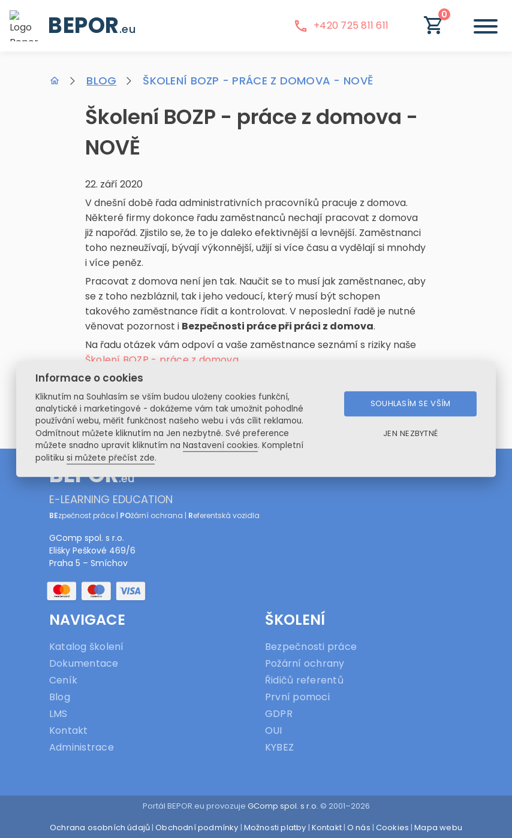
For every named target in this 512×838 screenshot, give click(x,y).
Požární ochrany (305, 663)
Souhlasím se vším (411, 404)
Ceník (63, 680)
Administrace (81, 747)
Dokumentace (84, 663)
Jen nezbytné (410, 434)
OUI (273, 730)
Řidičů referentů (304, 680)
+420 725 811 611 (340, 25)
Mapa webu (438, 827)
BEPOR (91, 25)
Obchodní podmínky (196, 827)
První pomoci (297, 697)
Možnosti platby (275, 827)
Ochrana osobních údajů (100, 827)
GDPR (279, 714)
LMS (58, 714)
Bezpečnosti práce (311, 647)
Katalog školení (86, 647)
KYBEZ (279, 747)
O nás (359, 827)
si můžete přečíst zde (111, 458)
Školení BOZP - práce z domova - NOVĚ (258, 80)
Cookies (392, 827)
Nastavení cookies (220, 446)
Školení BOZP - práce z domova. (162, 360)
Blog (101, 80)
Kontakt (68, 730)
